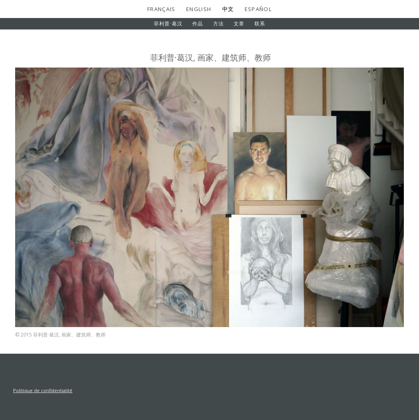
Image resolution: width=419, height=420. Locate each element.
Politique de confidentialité (42, 390)
